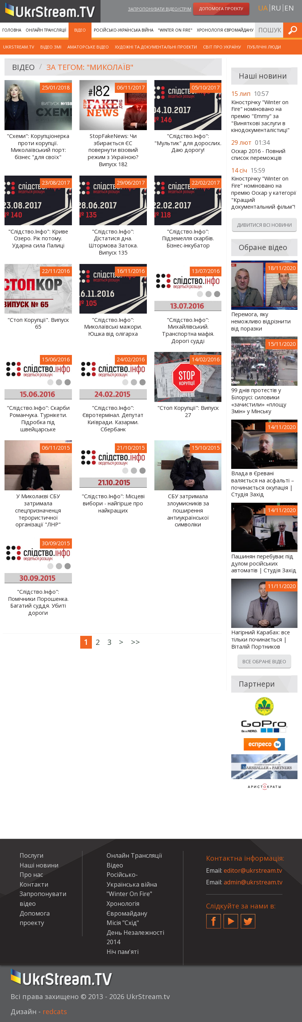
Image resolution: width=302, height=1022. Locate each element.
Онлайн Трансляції (46, 30)
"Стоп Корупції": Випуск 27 (188, 412)
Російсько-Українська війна (123, 30)
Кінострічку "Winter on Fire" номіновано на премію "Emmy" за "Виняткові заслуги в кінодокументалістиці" (260, 116)
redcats (55, 1011)
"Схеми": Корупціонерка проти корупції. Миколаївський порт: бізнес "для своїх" (38, 147)
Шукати (294, 30)
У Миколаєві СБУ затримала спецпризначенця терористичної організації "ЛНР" (38, 510)
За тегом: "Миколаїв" (89, 67)
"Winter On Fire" (175, 30)
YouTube (230, 918)
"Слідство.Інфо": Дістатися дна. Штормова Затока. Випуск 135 (113, 242)
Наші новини (39, 865)
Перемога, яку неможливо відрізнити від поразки (261, 321)
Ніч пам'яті (123, 952)
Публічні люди (264, 47)
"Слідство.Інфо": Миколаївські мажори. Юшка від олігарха (113, 327)
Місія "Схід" (123, 923)
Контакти (34, 884)
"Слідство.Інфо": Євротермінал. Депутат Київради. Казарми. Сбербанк (112, 418)
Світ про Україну (222, 47)
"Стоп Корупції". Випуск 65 (38, 324)
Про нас (31, 874)
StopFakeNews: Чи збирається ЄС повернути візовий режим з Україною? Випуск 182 (113, 150)
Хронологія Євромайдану (225, 30)
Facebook (213, 918)
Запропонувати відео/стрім (159, 9)
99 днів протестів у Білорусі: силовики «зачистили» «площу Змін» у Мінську (258, 401)
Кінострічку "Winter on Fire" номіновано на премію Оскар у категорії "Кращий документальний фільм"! (263, 192)
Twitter (248, 918)
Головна (11, 30)
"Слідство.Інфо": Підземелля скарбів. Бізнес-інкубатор (188, 238)
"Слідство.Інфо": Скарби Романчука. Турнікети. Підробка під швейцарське (38, 418)
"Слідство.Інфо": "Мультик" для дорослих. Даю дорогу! (187, 143)
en (289, 8)
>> (135, 642)
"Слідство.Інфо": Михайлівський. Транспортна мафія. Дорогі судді (188, 330)
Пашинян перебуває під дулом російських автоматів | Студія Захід (263, 563)
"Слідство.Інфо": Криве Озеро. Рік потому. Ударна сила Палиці (38, 238)
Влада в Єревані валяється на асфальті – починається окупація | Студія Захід (262, 484)
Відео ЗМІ (50, 47)
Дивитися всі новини (264, 224)
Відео (80, 30)
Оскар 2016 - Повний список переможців (258, 155)
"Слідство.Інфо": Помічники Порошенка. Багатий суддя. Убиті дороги (38, 602)
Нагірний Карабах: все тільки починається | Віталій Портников (260, 639)
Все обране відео (264, 661)
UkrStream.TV (18, 47)
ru (276, 8)
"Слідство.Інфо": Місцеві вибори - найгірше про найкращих (113, 503)
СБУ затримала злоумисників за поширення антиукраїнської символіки (188, 510)
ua (263, 8)
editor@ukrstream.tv (253, 870)
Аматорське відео (88, 47)
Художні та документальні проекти (156, 47)
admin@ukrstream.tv (253, 882)
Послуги (31, 855)
